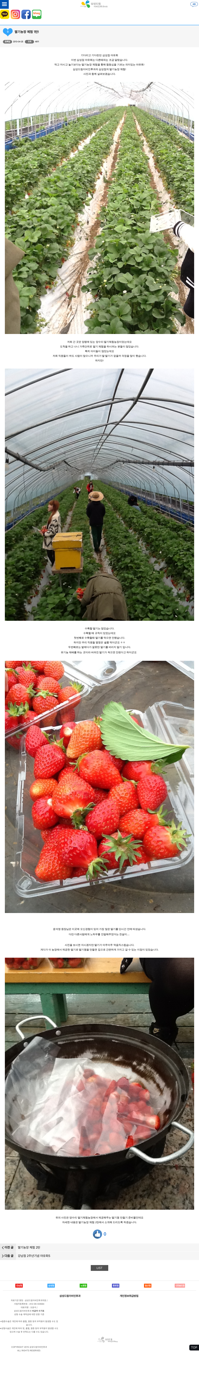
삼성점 (51, 1285)
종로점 (116, 1285)
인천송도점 (179, 1285)
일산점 (148, 1285)
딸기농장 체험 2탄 (29, 1247)
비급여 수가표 (38, 1311)
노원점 (83, 1285)
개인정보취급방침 (129, 1295)
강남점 (19, 1285)
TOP (194, 1347)
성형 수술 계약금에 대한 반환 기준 (29, 1314)
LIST (99, 1268)
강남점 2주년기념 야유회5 (34, 1256)
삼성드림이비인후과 (69, 1295)
